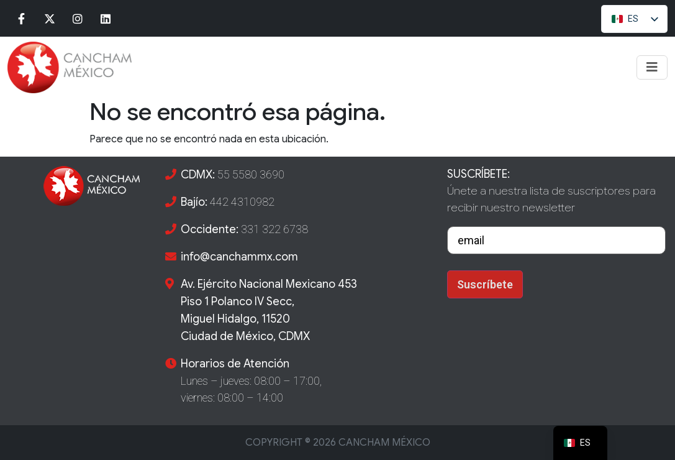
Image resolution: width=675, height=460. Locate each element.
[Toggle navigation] (652, 67)
